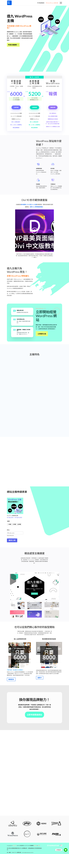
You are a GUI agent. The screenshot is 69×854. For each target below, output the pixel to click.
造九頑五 (14, 845)
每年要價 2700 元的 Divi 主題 (29, 204)
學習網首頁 (40, 3)
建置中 (40, 678)
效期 (8, 521)
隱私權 (35, 845)
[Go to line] (65, 850)
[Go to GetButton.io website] (65, 852)
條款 (39, 845)
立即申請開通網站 (34, 715)
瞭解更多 (11, 679)
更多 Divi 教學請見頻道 (36, 207)
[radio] (9, 524)
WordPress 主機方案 (52, 3)
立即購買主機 (42, 334)
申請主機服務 (12, 45)
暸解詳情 (52, 107)
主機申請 (16, 107)
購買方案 (12, 540)
